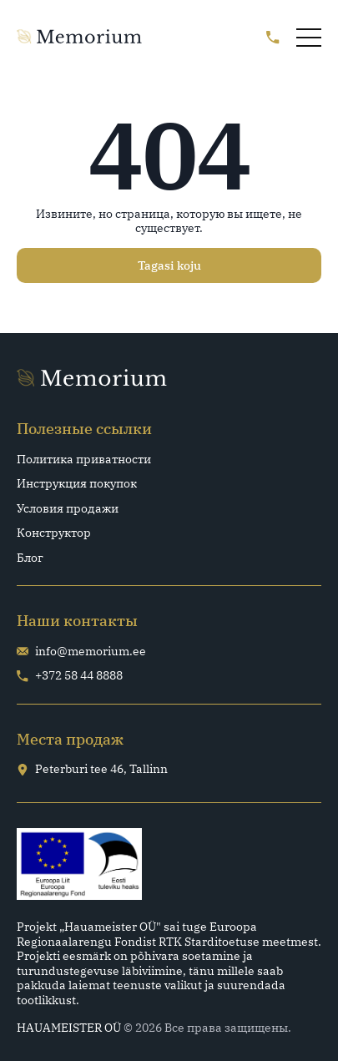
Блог (30, 558)
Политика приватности (84, 459)
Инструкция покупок (77, 484)
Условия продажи (68, 509)
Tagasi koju (169, 265)
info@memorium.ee (81, 651)
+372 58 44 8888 (70, 676)
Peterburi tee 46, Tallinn (92, 769)
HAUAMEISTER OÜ (69, 1028)
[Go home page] (79, 37)
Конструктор (54, 533)
